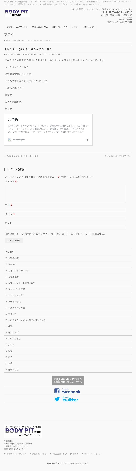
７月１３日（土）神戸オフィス (118, 156)
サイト (8, 226)
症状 (10, 354)
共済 (10, 330)
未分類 (11, 348)
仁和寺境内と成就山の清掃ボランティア (26, 324)
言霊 (10, 367)
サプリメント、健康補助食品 (21, 286)
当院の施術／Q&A (60, 454)
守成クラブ (13, 336)
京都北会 (12, 317)
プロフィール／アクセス (16, 454)
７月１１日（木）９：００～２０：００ (21, 156)
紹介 (10, 361)
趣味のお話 (13, 373)
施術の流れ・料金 (39, 454)
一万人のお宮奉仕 (16, 311)
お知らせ (59, 54)
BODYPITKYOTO (65, 463)
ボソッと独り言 (15, 299)
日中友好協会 (14, 342)
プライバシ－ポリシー (93, 454)
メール (10, 217)
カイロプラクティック (18, 274)
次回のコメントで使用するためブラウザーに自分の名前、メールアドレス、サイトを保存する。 (55, 237)
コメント (11, 181)
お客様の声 (13, 262)
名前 (9, 208)
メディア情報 (14, 305)
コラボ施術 (13, 280)
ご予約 (75, 454)
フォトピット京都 (16, 293)
